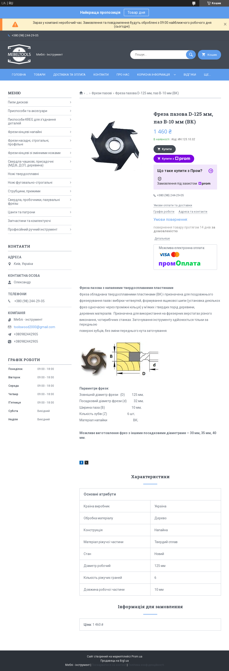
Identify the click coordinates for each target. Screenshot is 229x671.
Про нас (123, 74)
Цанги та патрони (21, 212)
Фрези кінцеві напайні (25, 132)
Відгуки (190, 74)
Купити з (176, 159)
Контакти (101, 74)
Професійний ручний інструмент (32, 229)
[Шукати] (191, 54)
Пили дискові (18, 102)
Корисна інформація (153, 74)
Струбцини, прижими (24, 191)
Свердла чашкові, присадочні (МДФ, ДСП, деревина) (31, 163)
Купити (167, 149)
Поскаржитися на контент (109, 665)
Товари (39, 74)
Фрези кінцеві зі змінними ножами (34, 153)
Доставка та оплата (69, 74)
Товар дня (136, 12)
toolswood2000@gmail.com (34, 327)
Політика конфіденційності (146, 665)
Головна (19, 74)
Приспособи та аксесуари (27, 111)
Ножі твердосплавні (23, 174)
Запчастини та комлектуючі (29, 221)
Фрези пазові (102, 93)
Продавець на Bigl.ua (114, 660)
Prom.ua (137, 656)
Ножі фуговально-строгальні (30, 182)
